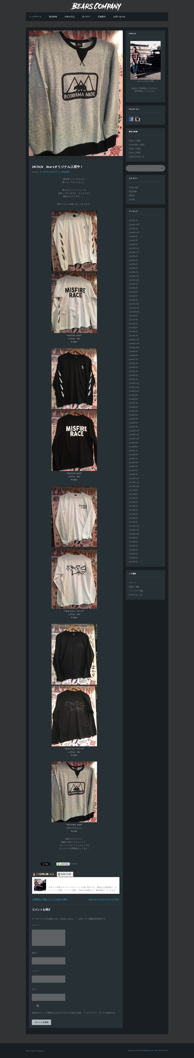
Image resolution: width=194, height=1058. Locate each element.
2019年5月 (133, 411)
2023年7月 (133, 260)
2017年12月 (134, 478)
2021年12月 (134, 304)
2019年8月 (133, 399)
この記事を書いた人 (45, 874)
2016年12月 (134, 526)
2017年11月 (134, 482)
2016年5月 (133, 554)
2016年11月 (134, 530)
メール (36, 971)
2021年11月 (134, 308)
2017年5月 (133, 506)
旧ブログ (86, 17)
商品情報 (53, 17)
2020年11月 (134, 344)
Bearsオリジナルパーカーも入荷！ (104, 899)
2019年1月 (133, 427)
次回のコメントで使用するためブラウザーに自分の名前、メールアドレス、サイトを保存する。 (74, 1013)
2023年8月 (133, 256)
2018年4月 (133, 462)
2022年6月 (133, 288)
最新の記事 (66, 874)
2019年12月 (134, 383)
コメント (36, 925)
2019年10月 (134, 391)
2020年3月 (133, 371)
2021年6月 (133, 324)
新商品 (132, 195)
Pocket (73, 864)
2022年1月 (133, 300)
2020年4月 (133, 367)
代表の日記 (70, 17)
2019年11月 (134, 387)
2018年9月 (133, 443)
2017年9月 (133, 490)
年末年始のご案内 (136, 145)
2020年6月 (133, 363)
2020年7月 (133, 359)
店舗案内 (102, 17)
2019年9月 (133, 395)
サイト (35, 989)
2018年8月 (133, 447)
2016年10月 (134, 534)
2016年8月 (133, 542)
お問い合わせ (119, 17)
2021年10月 (134, 312)
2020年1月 (133, 379)
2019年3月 (133, 419)
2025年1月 (133, 229)
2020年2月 (133, 375)
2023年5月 (133, 264)
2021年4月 (133, 332)
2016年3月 (133, 562)
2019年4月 (133, 415)
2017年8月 (133, 494)
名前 (35, 953)
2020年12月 (134, 340)
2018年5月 (133, 459)
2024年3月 (133, 240)
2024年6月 (133, 236)
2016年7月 (133, 546)
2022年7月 (133, 284)
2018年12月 (134, 431)
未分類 (132, 199)
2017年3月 (133, 514)
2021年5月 (133, 328)
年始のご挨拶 (134, 141)
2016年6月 (133, 550)
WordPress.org (135, 595)
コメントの (136, 591)
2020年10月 (134, 347)
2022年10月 (134, 280)
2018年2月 (133, 470)
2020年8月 (133, 355)
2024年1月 (133, 244)
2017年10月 (134, 486)
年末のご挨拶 (134, 153)
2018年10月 (134, 439)
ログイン (133, 583)
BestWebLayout (146, 1050)
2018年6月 (133, 455)
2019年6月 (133, 407)
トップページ (35, 17)
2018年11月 (134, 435)
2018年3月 (133, 466)
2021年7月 (133, 320)
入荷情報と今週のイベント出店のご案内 (49, 899)
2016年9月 (133, 538)
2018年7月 (133, 451)
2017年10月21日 (50, 172)
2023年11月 (134, 252)
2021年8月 (133, 316)
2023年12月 (134, 248)
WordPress (163, 1050)
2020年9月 (133, 351)
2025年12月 (134, 225)
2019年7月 (133, 403)
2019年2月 (133, 423)
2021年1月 (133, 336)
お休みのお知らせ (136, 157)
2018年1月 (133, 474)
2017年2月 (133, 518)
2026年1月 (133, 220)
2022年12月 (134, 276)
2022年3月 (133, 296)
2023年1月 (133, 272)
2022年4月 (133, 292)
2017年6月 (133, 502)
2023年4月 (133, 268)
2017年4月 (133, 510)
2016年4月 (133, 558)
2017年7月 (133, 498)
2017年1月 (133, 522)
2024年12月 (134, 232)
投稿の (134, 587)
